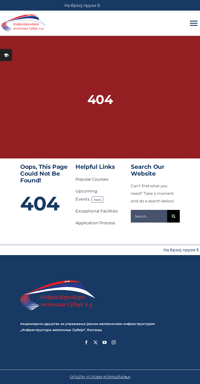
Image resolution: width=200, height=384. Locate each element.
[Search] (173, 216)
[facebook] (86, 342)
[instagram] (114, 342)
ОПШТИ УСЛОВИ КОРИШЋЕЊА (100, 377)
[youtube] (105, 342)
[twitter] (95, 342)
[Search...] (149, 216)
